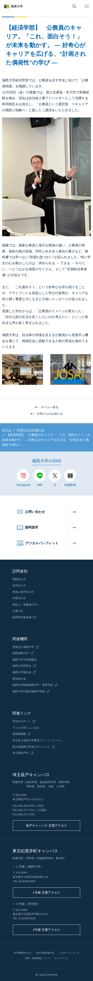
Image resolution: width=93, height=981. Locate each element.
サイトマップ (61, 958)
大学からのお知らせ (50, 413)
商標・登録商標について (37, 958)
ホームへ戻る (49, 407)
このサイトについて (69, 953)
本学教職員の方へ (23, 953)
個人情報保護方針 (45, 953)
